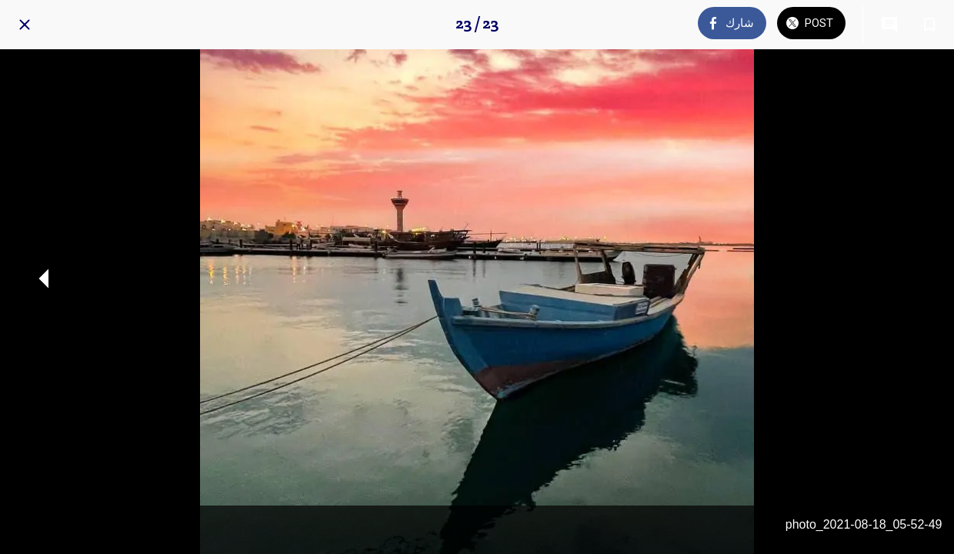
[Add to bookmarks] (929, 24)
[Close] (24, 24)
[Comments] (889, 24)
